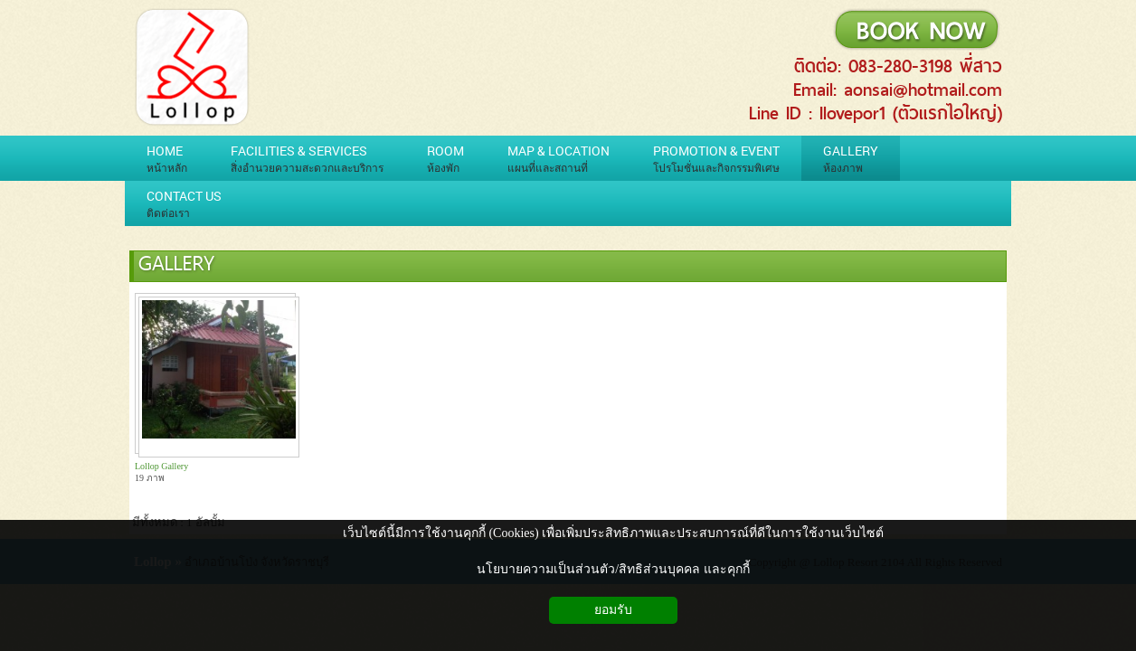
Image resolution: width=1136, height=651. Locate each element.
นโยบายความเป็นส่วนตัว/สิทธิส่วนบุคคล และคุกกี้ (613, 569)
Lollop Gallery (161, 466)
